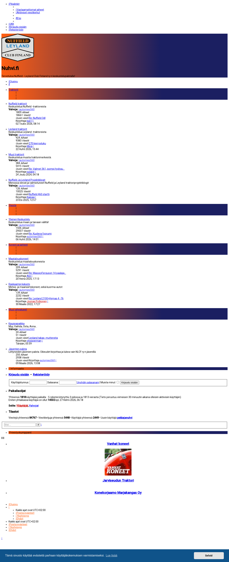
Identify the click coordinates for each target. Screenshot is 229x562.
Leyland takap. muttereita (43, 337)
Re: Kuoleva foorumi (40, 233)
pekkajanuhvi (124, 417)
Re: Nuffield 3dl (37, 117)
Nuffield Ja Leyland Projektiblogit (27, 179)
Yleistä (12, 205)
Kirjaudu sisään (19, 374)
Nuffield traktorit (18, 103)
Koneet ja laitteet (18, 244)
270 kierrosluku (37, 143)
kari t (29, 120)
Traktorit (13, 89)
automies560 (27, 109)
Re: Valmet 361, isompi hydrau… (47, 168)
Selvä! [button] (209, 555)
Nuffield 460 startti (39, 193)
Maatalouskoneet (18, 258)
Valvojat (33, 405)
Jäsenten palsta (18, 348)
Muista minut (110, 382)
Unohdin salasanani (88, 382)
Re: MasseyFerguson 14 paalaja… (47, 272)
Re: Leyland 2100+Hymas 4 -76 (46, 298)
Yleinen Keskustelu (19, 219)
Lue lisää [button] (111, 555)
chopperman (34, 340)
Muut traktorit (16, 154)
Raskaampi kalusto (19, 283)
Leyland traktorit (18, 128)
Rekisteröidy (41, 374)
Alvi (29, 275)
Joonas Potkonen (37, 301)
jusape (30, 171)
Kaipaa (31, 196)
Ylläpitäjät (22, 405)
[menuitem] (30, 9)
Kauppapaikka (17, 323)
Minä (29, 145)
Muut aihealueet (18, 309)
